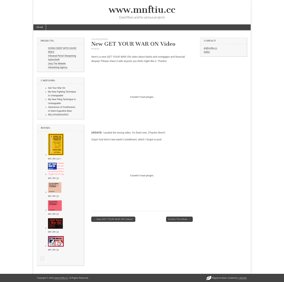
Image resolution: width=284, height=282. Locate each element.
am (49, 158)
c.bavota (242, 278)
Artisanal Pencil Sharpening (62, 56)
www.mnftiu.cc (142, 9)
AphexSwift (53, 59)
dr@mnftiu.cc (210, 48)
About (39, 27)
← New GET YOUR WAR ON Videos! (113, 219)
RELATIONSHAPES (58, 114)
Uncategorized (99, 39)
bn (54, 158)
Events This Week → (179, 219)
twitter (207, 52)
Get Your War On (56, 88)
